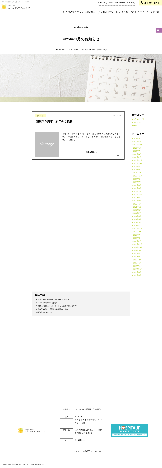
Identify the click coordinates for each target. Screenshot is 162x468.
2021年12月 (137, 207)
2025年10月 (137, 148)
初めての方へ (74, 12)
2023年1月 (137, 191)
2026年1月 (137, 142)
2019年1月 (137, 263)
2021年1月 (137, 226)
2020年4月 (137, 238)
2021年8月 (137, 210)
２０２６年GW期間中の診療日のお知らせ (55, 300)
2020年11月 (137, 229)
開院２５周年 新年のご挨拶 (54, 121)
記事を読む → (91, 152)
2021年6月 (137, 216)
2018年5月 (137, 272)
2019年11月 (137, 244)
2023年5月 (137, 185)
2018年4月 (137, 275)
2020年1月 (137, 241)
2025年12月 (137, 145)
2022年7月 (137, 198)
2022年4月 (137, 201)
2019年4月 (137, 257)
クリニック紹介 (129, 12)
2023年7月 (137, 182)
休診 (135, 126)
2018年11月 (137, 266)
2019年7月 (137, 254)
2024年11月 (137, 160)
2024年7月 (137, 167)
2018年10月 (137, 269)
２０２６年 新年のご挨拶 (48, 303)
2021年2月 (137, 223)
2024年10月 (137, 163)
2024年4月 (137, 170)
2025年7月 (137, 151)
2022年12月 (137, 194)
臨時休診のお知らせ (46, 313)
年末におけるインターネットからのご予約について (59, 306)
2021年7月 (137, 213)
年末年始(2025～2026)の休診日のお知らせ (55, 309)
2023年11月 (137, 176)
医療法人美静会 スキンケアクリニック (20, 465)
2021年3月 (137, 219)
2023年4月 (137, 188)
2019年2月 (137, 260)
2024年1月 (137, 173)
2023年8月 (137, 179)
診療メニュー (91, 12)
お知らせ (137, 122)
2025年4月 (137, 154)
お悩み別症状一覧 (109, 12)
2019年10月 (137, 247)
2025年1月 (137, 157)
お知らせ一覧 (138, 119)
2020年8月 (137, 232)
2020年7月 (137, 235)
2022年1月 (137, 204)
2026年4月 (137, 139)
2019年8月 (137, 250)
